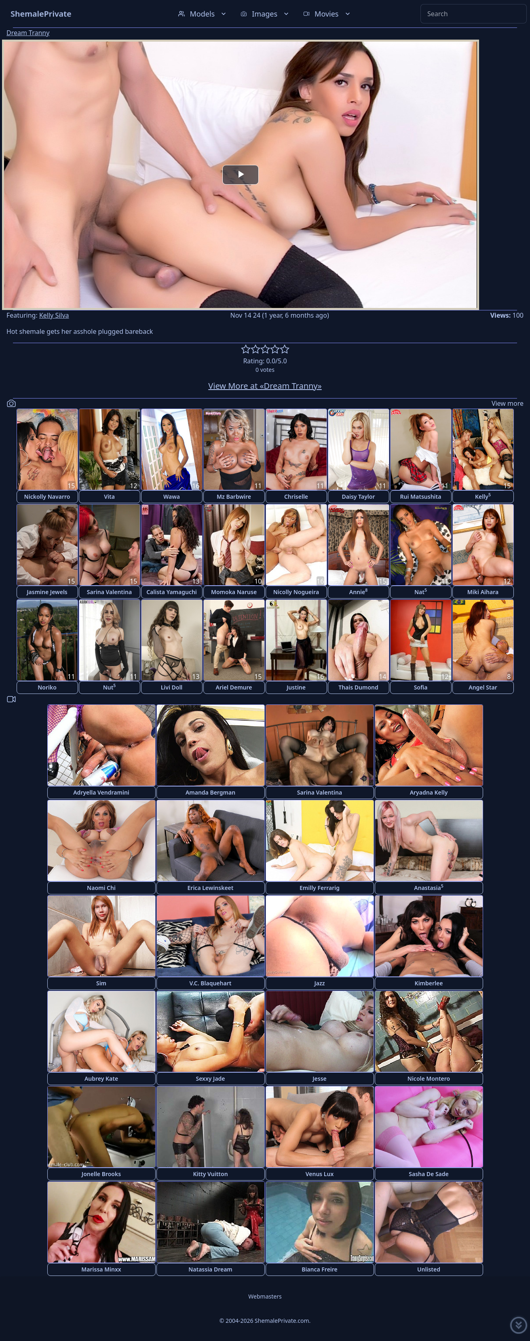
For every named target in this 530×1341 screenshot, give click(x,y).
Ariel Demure (233, 687)
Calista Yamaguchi (171, 592)
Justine (296, 687)
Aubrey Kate (101, 1078)
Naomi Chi (101, 888)
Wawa (171, 496)
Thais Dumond (358, 687)
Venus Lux (320, 1174)
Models (203, 14)
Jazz (319, 983)
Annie (358, 591)
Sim (101, 983)
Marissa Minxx (101, 1269)
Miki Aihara (482, 592)
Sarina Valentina (109, 592)
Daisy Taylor (358, 496)
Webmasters (264, 1296)
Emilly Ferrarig (320, 888)
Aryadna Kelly (429, 792)
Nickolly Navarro (47, 496)
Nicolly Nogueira (296, 592)
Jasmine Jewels (47, 592)
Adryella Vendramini (101, 792)
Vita (109, 496)
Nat (420, 591)
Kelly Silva (54, 315)
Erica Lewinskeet (211, 888)
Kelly (483, 496)
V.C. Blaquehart (211, 983)
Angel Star (483, 687)
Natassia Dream (210, 1269)
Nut (109, 687)
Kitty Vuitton (210, 1174)
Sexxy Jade (210, 1078)
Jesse (320, 1078)
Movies (327, 14)
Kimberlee (429, 983)
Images (265, 14)
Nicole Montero (429, 1078)
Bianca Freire (320, 1269)
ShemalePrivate (41, 13)
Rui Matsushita (420, 496)
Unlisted (428, 1269)
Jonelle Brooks (101, 1174)
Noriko (47, 687)
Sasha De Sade (428, 1174)
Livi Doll (172, 687)
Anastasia (428, 887)
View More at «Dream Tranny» (265, 385)
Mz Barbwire (234, 496)
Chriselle (296, 496)
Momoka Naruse (234, 592)
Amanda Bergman (210, 792)
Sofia (421, 687)
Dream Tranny (27, 32)
